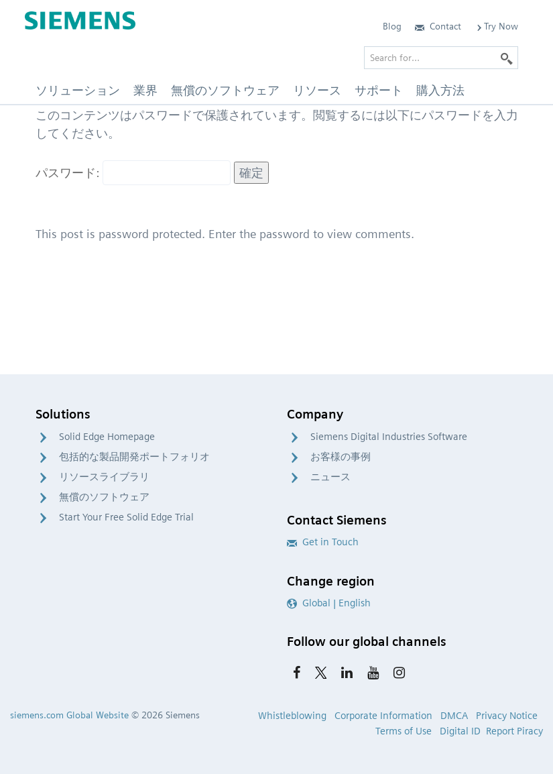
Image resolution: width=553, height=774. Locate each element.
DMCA (454, 716)
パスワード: (133, 172)
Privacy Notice (507, 716)
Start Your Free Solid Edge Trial (126, 517)
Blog (392, 26)
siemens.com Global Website (69, 715)
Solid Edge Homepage (107, 437)
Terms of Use (403, 731)
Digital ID (460, 731)
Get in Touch (323, 542)
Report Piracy (514, 731)
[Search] (506, 57)
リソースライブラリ (104, 477)
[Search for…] (441, 57)
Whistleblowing (292, 716)
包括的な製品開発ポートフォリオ (134, 457)
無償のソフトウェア (104, 497)
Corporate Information (383, 716)
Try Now (496, 26)
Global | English (329, 603)
